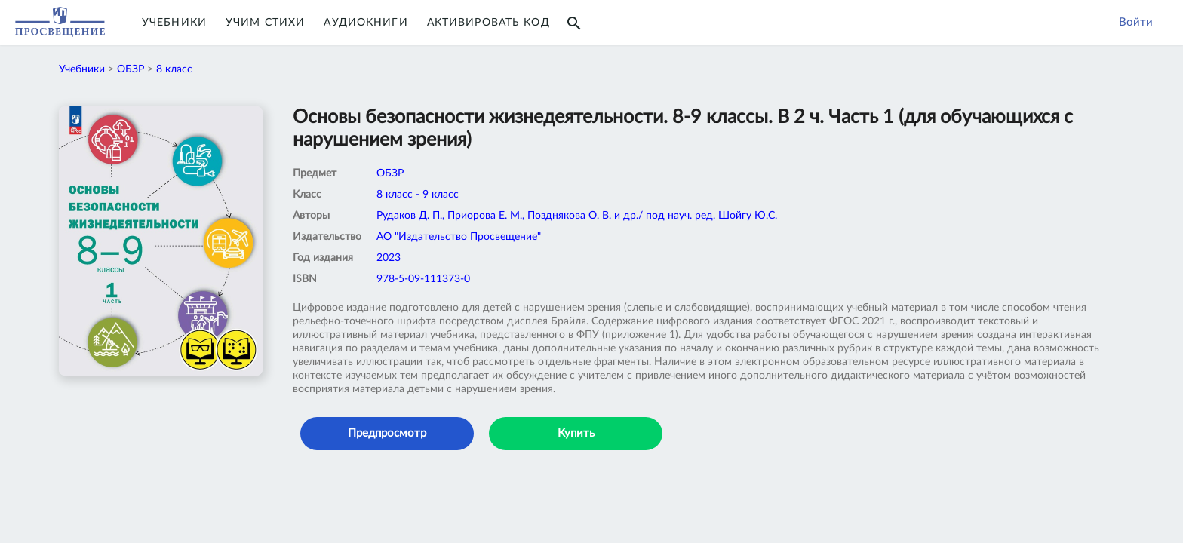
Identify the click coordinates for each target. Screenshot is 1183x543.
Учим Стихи (265, 22)
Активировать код (488, 22)
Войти (1136, 22)
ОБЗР (130, 69)
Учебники (174, 22)
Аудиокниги (365, 22)
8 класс (174, 69)
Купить (576, 433)
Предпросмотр (387, 433)
